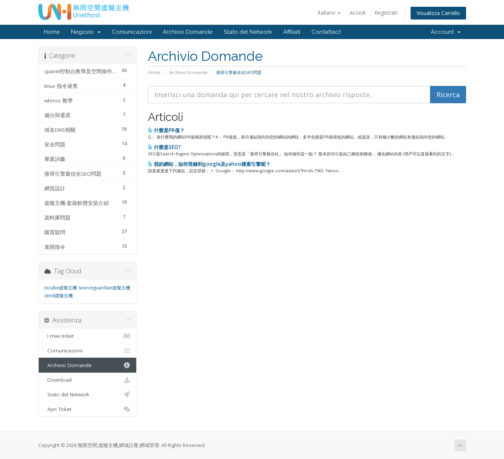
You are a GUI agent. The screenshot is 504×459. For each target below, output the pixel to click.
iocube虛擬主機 (60, 287)
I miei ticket (87, 335)
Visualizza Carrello (438, 13)
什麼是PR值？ (166, 130)
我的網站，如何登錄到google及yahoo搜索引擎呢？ (209, 164)
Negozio (86, 32)
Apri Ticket (87, 409)
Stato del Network (248, 32)
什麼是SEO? (164, 147)
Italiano (329, 12)
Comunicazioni (132, 32)
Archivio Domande (187, 32)
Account (445, 32)
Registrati (386, 12)
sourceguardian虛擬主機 (104, 287)
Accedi (358, 12)
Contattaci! (326, 32)
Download (87, 379)
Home (52, 32)
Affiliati (291, 32)
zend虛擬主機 (58, 295)
